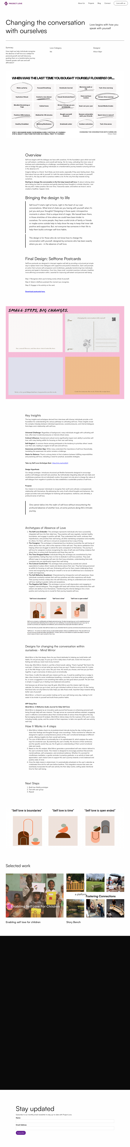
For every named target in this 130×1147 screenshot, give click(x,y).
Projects (91, 3)
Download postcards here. (35, 291)
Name (18, 1118)
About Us (81, 3)
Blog (99, 3)
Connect (107, 3)
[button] (81, 3)
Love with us (120, 3)
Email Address (21, 1125)
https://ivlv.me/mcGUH (60, 463)
